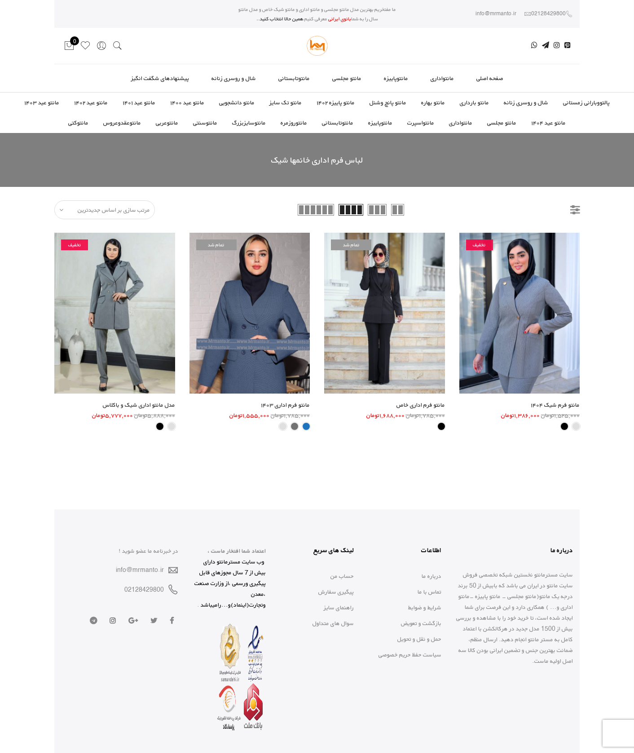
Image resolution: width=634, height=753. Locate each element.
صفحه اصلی (489, 78)
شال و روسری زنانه (233, 78)
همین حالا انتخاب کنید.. (279, 18)
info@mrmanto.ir (140, 569)
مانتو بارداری (474, 102)
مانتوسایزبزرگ (249, 122)
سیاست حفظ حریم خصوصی (410, 654)
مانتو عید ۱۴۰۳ (41, 102)
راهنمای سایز (339, 607)
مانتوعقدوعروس (122, 122)
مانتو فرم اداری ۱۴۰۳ (285, 404)
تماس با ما (429, 591)
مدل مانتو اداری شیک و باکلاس (139, 404)
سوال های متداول (333, 623)
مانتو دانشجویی (237, 102)
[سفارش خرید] (104, 210)
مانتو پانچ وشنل (388, 102)
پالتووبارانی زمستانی (586, 102)
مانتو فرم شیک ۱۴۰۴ (555, 404)
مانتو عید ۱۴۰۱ (139, 102)
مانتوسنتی (205, 122)
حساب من (342, 575)
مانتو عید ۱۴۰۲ (91, 102)
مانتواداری (442, 78)
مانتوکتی (78, 122)
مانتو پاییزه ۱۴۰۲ (336, 102)
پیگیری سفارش (336, 591)
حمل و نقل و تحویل (419, 638)
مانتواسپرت (420, 122)
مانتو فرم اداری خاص (420, 404)
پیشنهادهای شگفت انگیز (160, 78)
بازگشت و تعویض (421, 623)
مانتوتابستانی (294, 78)
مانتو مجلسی (346, 78)
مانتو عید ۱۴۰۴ (548, 122)
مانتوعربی (167, 122)
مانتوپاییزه (396, 78)
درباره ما (431, 575)
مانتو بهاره (433, 102)
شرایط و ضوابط (424, 607)
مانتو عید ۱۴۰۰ (187, 102)
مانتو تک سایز (285, 102)
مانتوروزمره (294, 122)
